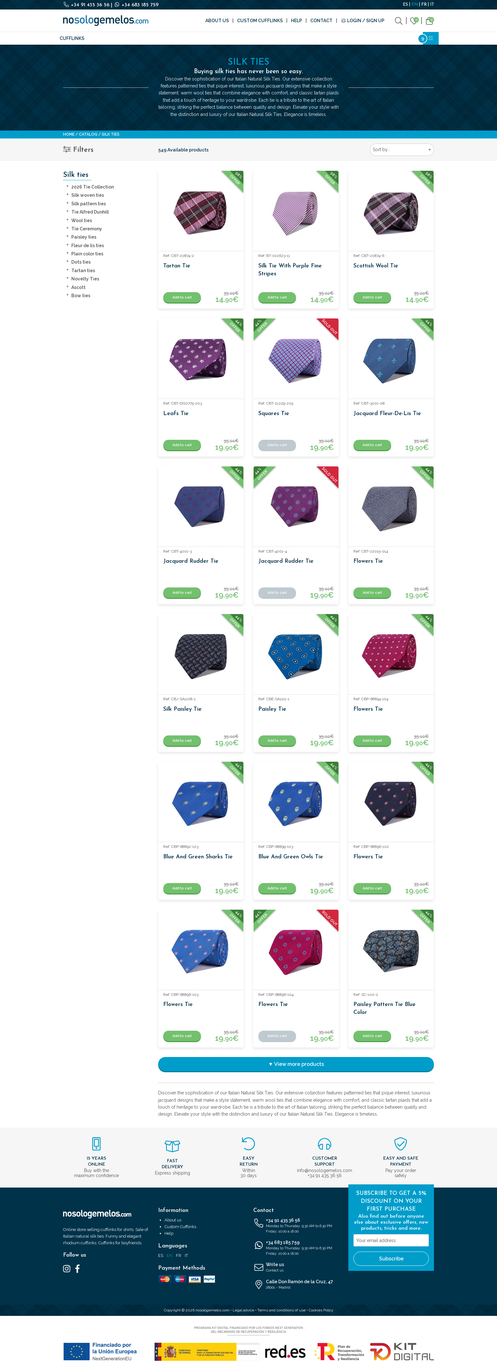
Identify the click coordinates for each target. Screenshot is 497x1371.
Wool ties (81, 220)
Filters (78, 150)
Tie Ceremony (86, 228)
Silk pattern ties (88, 203)
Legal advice (243, 1310)
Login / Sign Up (363, 20)
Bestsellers (369, 38)
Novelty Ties (85, 278)
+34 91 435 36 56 (87, 5)
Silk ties (100, 38)
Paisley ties (83, 237)
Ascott (78, 287)
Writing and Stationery (262, 38)
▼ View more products (296, 1064)
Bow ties (80, 295)
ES (405, 5)
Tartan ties (83, 270)
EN (414, 5)
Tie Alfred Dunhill (90, 212)
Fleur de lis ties (87, 245)
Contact (321, 20)
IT (432, 5)
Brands (218, 38)
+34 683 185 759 (136, 5)
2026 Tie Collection (92, 186)
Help (296, 20)
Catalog (88, 134)
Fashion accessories (141, 38)
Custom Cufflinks (260, 20)
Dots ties (81, 262)
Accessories (187, 38)
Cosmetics (311, 38)
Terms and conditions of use (281, 1310)
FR (424, 5)
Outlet (339, 38)
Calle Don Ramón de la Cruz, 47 (296, 1285)
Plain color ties (87, 253)
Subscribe (391, 1259)
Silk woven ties (87, 195)
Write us (296, 1267)
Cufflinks (72, 38)
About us (217, 20)
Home (68, 134)
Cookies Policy (321, 1310)
